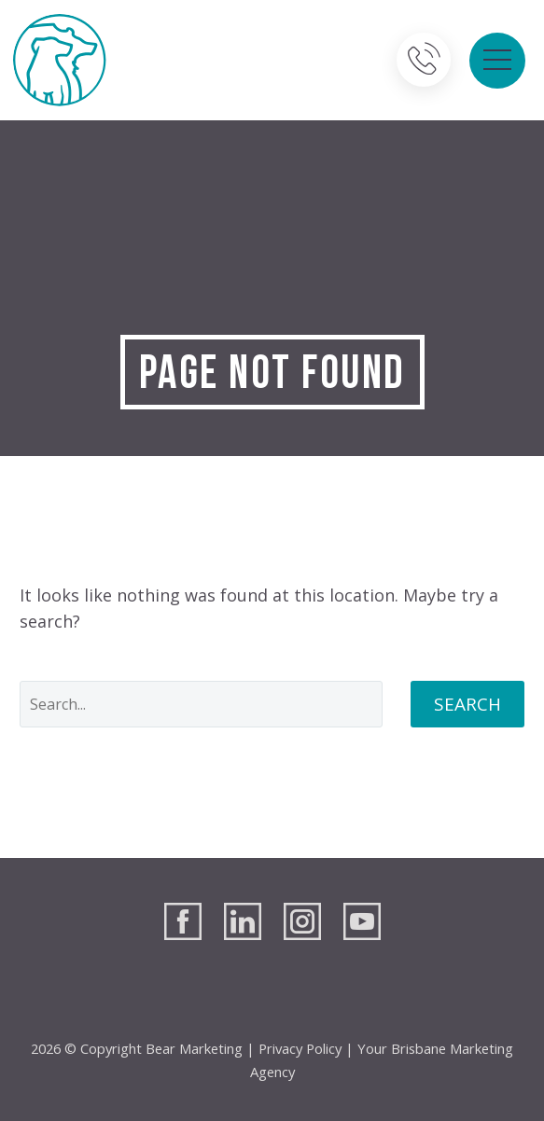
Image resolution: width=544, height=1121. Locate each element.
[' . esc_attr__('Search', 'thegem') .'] (201, 704)
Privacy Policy (300, 1048)
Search (467, 704)
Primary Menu (497, 59)
